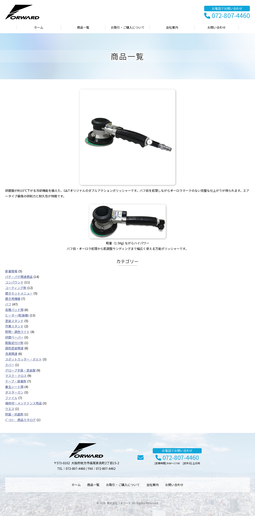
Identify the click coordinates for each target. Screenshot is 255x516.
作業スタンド (14, 326)
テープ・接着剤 (15, 381)
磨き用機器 (12, 298)
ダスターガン (14, 392)
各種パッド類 (14, 309)
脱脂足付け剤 (14, 342)
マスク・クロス (16, 375)
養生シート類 (14, 386)
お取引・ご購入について (128, 27)
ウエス (9, 408)
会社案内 (172, 27)
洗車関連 (11, 353)
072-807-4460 (227, 16)
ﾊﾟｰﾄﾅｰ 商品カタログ (20, 419)
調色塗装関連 (14, 348)
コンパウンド (14, 282)
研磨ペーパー (14, 337)
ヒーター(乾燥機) (17, 315)
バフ (8, 304)
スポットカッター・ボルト (23, 359)
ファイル (11, 397)
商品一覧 (83, 27)
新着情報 (11, 271)
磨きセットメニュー (19, 293)
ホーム (38, 27)
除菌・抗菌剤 (14, 414)
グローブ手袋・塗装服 (20, 370)
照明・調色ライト (17, 331)
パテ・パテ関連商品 (19, 276)
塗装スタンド (14, 320)
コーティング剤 (15, 287)
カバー (9, 364)
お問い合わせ (216, 27)
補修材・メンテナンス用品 (23, 403)
